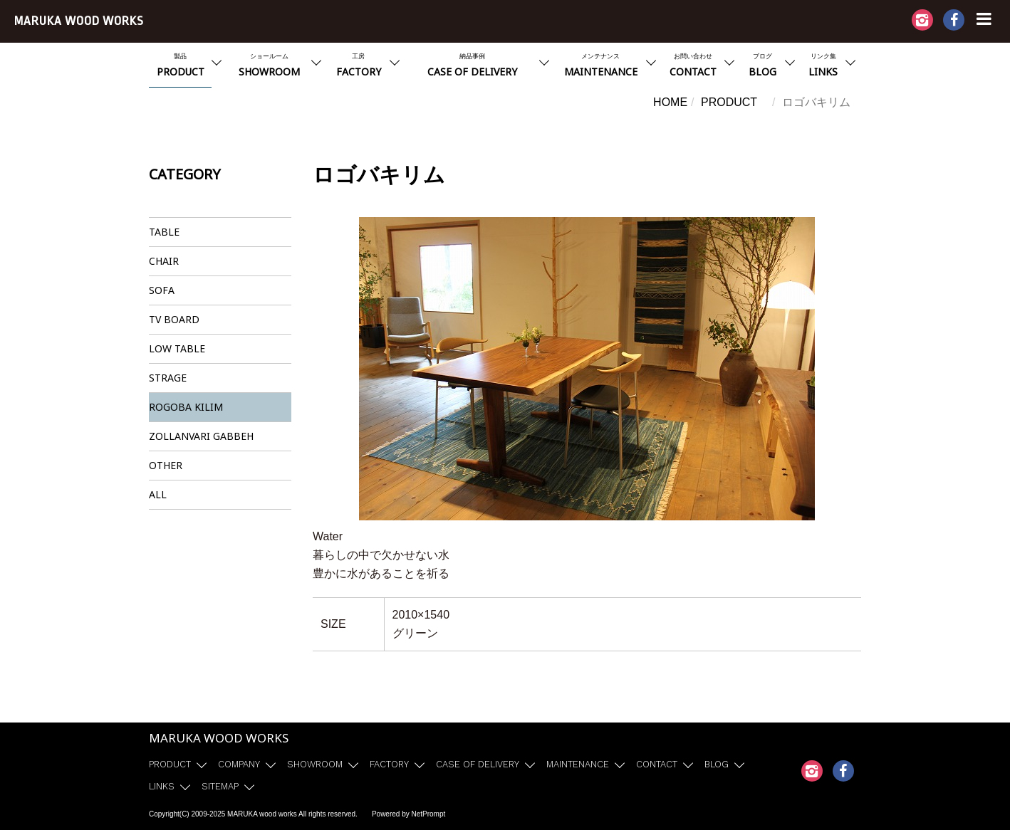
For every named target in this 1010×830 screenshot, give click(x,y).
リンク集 (823, 66)
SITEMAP (220, 786)
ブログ (762, 66)
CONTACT (656, 764)
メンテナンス (600, 66)
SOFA (162, 290)
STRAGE (168, 377)
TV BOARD (174, 319)
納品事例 (472, 66)
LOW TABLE (177, 348)
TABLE (164, 231)
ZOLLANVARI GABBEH (201, 436)
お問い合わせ (693, 66)
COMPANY (239, 764)
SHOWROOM (315, 764)
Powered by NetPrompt (408, 814)
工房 (358, 66)
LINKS (162, 786)
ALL (158, 494)
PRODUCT (729, 102)
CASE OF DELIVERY (477, 764)
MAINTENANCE (577, 764)
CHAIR (164, 261)
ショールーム (269, 66)
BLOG (716, 764)
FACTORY (389, 764)
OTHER (165, 465)
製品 (180, 66)
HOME (670, 102)
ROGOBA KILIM (186, 407)
